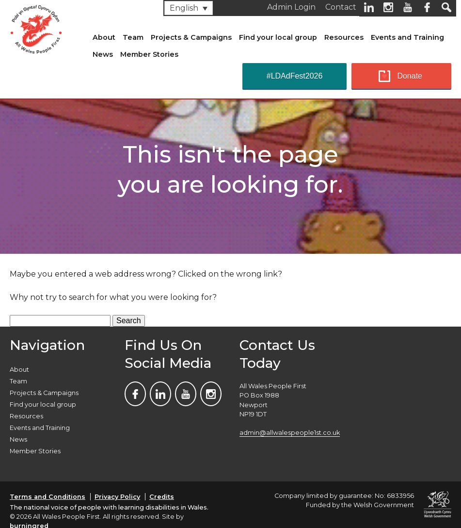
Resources (344, 37)
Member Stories (149, 54)
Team (133, 37)
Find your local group (278, 37)
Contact (340, 7)
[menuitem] (188, 8)
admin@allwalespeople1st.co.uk (289, 432)
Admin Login (291, 7)
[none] (188, 8)
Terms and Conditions (47, 496)
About (104, 37)
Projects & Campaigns (191, 37)
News (103, 54)
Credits (161, 496)
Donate (409, 76)
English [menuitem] (184, 8)
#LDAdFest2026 (295, 76)
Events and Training (407, 37)
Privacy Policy (117, 496)
